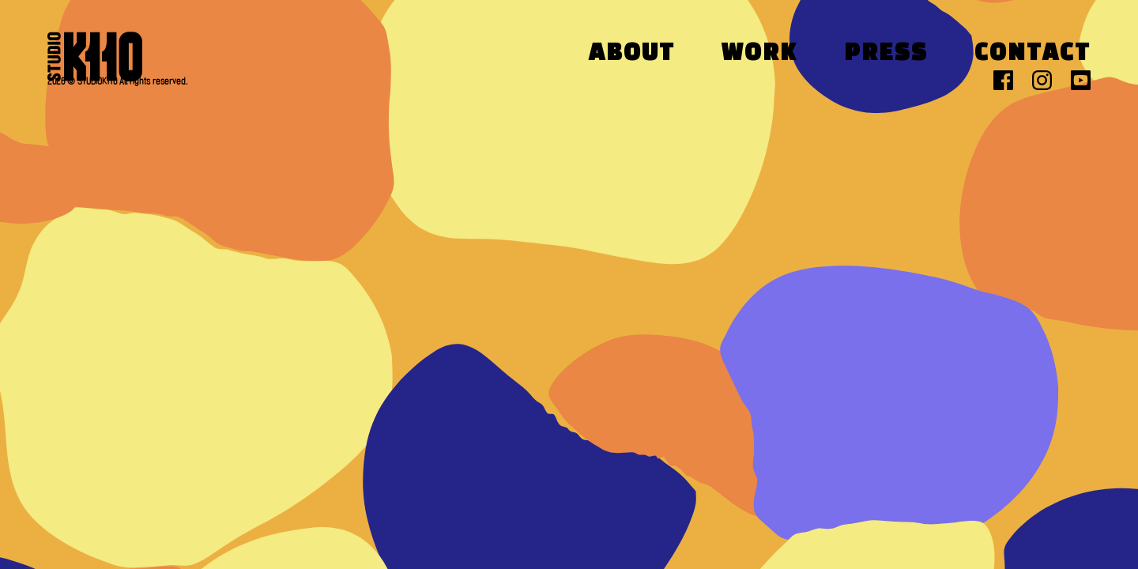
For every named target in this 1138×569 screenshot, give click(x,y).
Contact (1032, 54)
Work (759, 54)
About (632, 54)
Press (886, 54)
